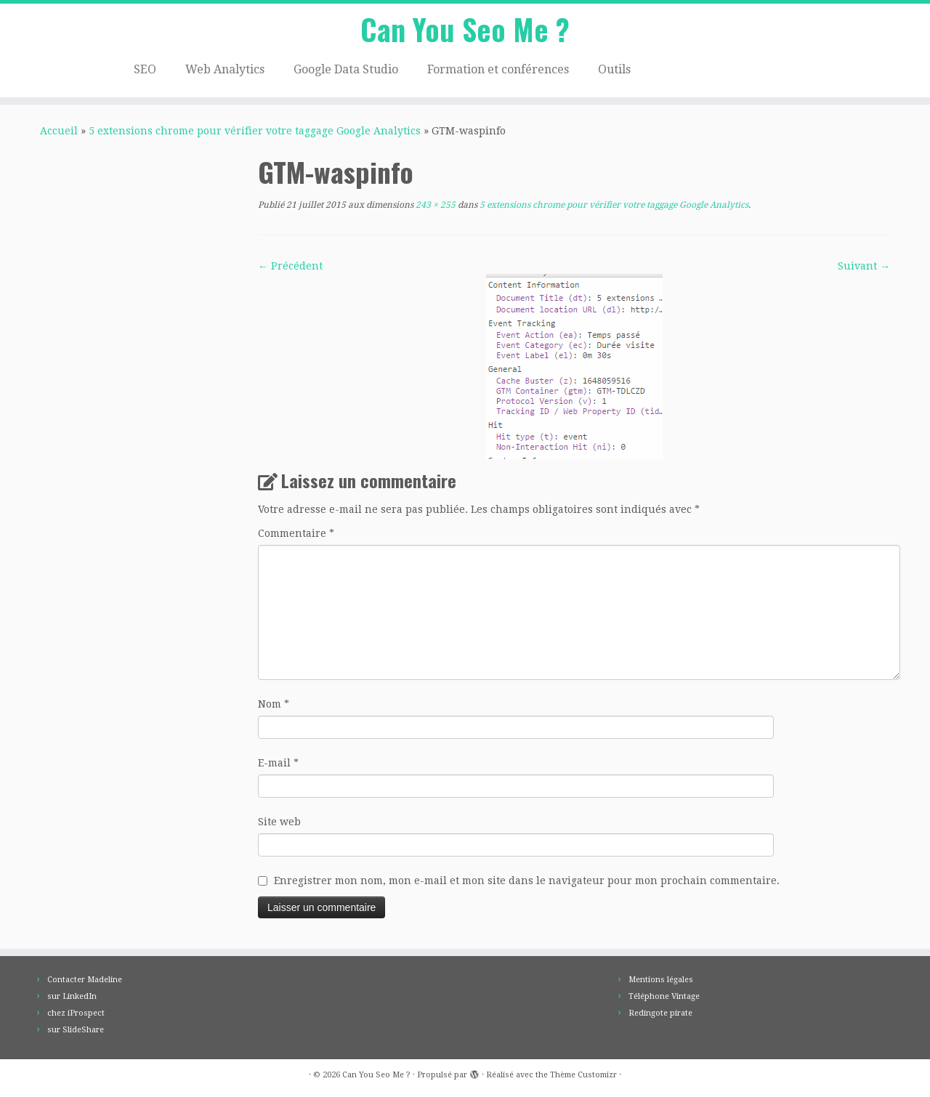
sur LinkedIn (72, 996)
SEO (145, 69)
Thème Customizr (583, 1075)
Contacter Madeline (84, 979)
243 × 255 (434, 205)
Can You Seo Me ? (465, 29)
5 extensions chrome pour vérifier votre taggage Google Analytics (255, 131)
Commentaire (296, 533)
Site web (279, 821)
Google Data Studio (346, 69)
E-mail (278, 763)
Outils (614, 69)
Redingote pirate (660, 1013)
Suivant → (864, 266)
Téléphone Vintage (664, 996)
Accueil (59, 131)
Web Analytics (224, 69)
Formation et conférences (498, 69)
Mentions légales (660, 979)
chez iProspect (76, 1013)
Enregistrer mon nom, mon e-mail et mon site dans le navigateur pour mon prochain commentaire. (527, 880)
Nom (273, 704)
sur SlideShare (75, 1030)
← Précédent (290, 266)
